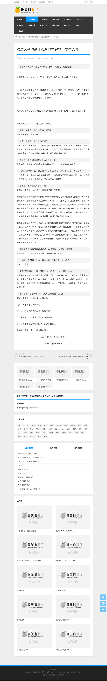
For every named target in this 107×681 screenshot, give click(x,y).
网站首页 (20, 19)
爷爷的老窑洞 (23, 469)
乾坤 (49, 337)
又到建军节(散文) (24, 485)
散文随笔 (67, 19)
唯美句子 (32, 19)
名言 (85, 425)
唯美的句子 (22, 58)
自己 (70, 433)
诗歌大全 (67, 25)
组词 (57, 433)
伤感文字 (32, 25)
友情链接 (26, 2)
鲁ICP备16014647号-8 (72, 672)
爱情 (31, 433)
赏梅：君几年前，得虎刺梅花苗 (30, 458)
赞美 (25, 436)
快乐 (56, 429)
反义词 (59, 425)
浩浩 (62, 337)
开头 (44, 429)
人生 (33, 425)
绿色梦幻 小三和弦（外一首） (29, 461)
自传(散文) (22, 465)
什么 (39, 425)
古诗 (65, 425)
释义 (45, 436)
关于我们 (17, 2)
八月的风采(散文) (24, 481)
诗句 (82, 433)
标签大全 (51, 2)
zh (28, 425)
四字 (25, 429)
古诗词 (72, 425)
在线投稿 (34, 2)
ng (19, 425)
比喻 (25, 433)
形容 (50, 429)
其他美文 (20, 31)
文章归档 (42, 2)
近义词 (32, 436)
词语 (76, 433)
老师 (64, 433)
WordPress (61, 672)
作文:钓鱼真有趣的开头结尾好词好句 (33, 356)
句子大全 (79, 19)
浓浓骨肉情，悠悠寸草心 (27, 454)
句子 (79, 425)
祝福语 (51, 433)
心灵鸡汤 (43, 25)
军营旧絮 (21, 473)
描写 (86, 429)
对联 (31, 429)
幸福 (37, 429)
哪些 (19, 429)
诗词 (19, 436)
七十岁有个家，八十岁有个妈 (29, 489)
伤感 (45, 425)
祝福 (44, 433)
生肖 (37, 433)
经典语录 (55, 19)
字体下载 (52, 675)
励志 (52, 425)
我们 (74, 429)
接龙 (80, 429)
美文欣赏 (20, 25)
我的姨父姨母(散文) (25, 477)
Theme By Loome (53, 678)
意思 (56, 337)
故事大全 (79, 25)
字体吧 (57, 675)
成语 (68, 429)
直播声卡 (63, 675)
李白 (19, 433)
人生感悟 (43, 19)
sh (23, 425)
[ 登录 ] (25, 408)
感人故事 (55, 25)
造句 (39, 436)
